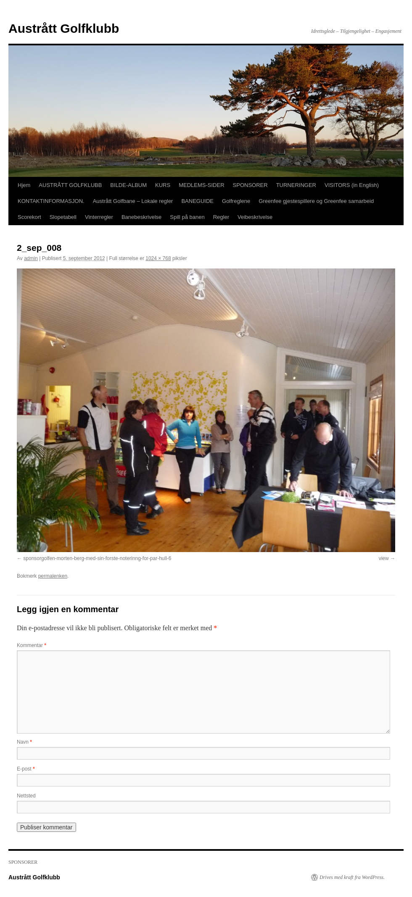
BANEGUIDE (197, 201)
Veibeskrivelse (255, 217)
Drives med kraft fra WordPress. (352, 877)
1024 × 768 (158, 258)
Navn (24, 742)
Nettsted (26, 796)
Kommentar (31, 645)
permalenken (52, 576)
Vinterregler (99, 217)
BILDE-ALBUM (128, 185)
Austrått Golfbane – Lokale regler (133, 201)
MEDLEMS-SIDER (201, 185)
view (384, 558)
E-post (26, 769)
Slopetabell (63, 217)
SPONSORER (250, 185)
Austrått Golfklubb (63, 28)
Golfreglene (236, 201)
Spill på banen (187, 217)
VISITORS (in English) (352, 185)
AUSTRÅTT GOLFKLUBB (70, 185)
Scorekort (29, 217)
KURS (162, 185)
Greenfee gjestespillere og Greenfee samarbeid (316, 201)
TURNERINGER (296, 185)
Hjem (24, 185)
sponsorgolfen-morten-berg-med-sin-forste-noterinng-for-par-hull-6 (97, 558)
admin (31, 258)
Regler (221, 217)
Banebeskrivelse (141, 217)
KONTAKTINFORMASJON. (51, 201)
